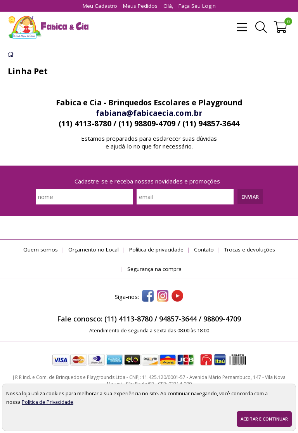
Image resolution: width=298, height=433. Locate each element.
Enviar (250, 196)
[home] (48, 27)
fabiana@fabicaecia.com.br (149, 113)
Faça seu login (197, 5)
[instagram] (162, 296)
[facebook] (148, 296)
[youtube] (177, 296)
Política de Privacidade (47, 401)
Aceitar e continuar (264, 419)
